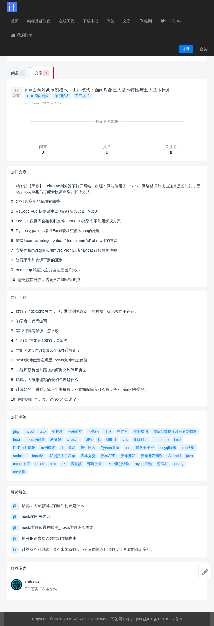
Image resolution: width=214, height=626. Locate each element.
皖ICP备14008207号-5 (162, 619)
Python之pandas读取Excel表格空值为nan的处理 (58, 230)
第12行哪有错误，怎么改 (37, 331)
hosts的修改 (35, 439)
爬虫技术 (88, 448)
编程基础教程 (38, 21)
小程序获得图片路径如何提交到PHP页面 (51, 370)
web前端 (75, 431)
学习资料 (170, 21)
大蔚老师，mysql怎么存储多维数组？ (48, 350)
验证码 (55, 439)
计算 (107, 431)
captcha (73, 439)
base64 (38, 456)
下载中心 (90, 21)
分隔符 (162, 464)
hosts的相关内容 (36, 516)
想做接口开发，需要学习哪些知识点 (49, 279)
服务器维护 (145, 448)
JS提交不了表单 (62, 456)
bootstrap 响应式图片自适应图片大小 (48, 270)
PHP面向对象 (38, 96)
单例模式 (62, 96)
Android (174, 456)
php (16, 431)
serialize (19, 456)
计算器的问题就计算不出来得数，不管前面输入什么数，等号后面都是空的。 (82, 389)
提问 (185, 49)
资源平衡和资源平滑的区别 (39, 260)
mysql (29, 431)
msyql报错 (167, 448)
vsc (125, 439)
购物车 (122, 431)
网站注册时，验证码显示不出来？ (47, 399)
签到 (145, 21)
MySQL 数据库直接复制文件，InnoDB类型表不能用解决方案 (68, 221)
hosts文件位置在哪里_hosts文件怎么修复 (51, 360)
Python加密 (110, 448)
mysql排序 (21, 464)
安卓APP (108, 456)
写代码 (93, 431)
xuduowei (33, 103)
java (189, 456)
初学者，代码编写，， (35, 321)
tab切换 (19, 472)
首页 (15, 21)
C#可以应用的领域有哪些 (38, 201)
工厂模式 (82, 96)
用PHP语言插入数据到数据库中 (49, 538)
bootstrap (161, 439)
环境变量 (94, 464)
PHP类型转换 (118, 464)
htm (53, 464)
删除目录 (140, 439)
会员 (203, 49)
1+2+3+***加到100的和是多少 (42, 340)
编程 (89, 439)
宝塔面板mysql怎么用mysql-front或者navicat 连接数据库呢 (66, 250)
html (177, 439)
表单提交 (88, 456)
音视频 (76, 464)
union (39, 464)
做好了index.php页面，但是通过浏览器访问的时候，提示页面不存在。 (77, 311)
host (16, 439)
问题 (18, 73)
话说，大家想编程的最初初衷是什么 (47, 379)
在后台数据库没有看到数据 (175, 431)
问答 (111, 21)
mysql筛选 (143, 464)
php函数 (188, 448)
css (127, 448)
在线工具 (66, 21)
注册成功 (140, 431)
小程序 (57, 431)
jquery (178, 464)
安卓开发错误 (152, 456)
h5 (63, 464)
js (99, 439)
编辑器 (111, 439)
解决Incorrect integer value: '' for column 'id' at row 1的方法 (67, 240)
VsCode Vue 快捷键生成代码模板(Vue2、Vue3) (57, 211)
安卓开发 (128, 456)
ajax (43, 431)
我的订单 (22, 35)
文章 (127, 21)
